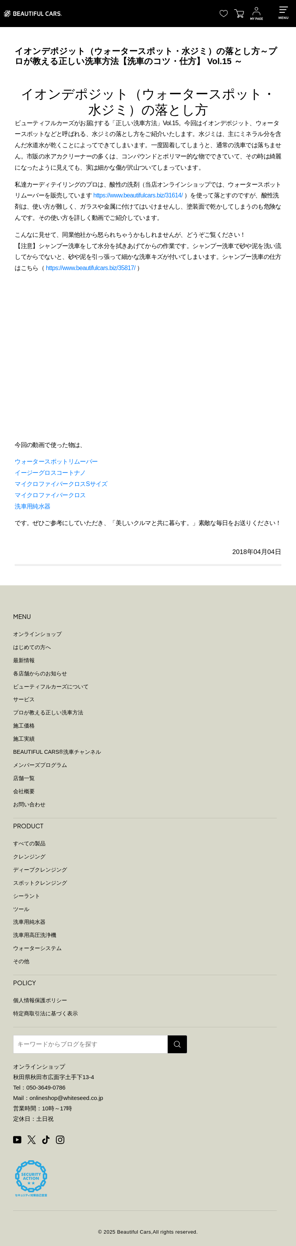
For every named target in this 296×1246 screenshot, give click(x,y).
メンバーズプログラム (40, 765)
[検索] (177, 1044)
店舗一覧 (24, 778)
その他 (21, 961)
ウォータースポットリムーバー (56, 461)
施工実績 (24, 739)
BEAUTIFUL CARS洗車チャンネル (57, 752)
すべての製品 (29, 843)
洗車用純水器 (32, 506)
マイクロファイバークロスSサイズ (61, 484)
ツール (21, 909)
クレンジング (29, 856)
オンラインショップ (37, 634)
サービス (24, 699)
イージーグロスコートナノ (50, 472)
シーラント (26, 896)
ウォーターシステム (37, 948)
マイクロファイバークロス (50, 495)
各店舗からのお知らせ (40, 673)
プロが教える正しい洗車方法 (48, 712)
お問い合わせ (29, 804)
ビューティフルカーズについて (51, 686)
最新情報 (24, 660)
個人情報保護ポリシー (40, 1000)
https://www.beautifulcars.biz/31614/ (138, 195)
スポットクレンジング (40, 883)
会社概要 (24, 791)
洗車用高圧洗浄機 (34, 935)
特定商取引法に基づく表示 (45, 1013)
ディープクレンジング (40, 870)
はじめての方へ (32, 647)
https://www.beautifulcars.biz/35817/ (90, 268)
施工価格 (24, 725)
